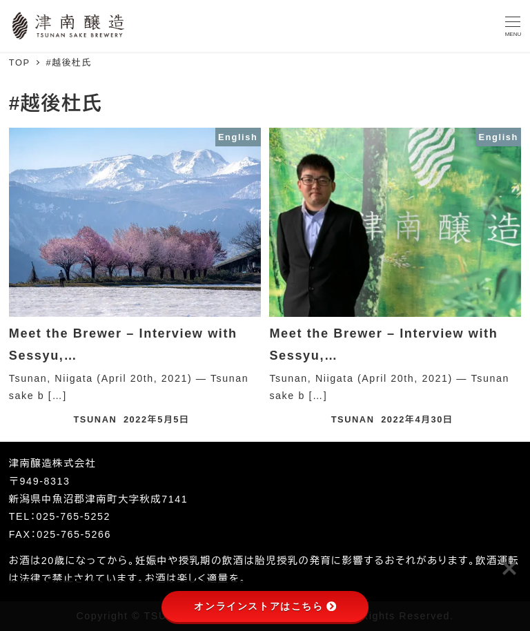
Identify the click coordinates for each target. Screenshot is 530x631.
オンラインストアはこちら (264, 606)
